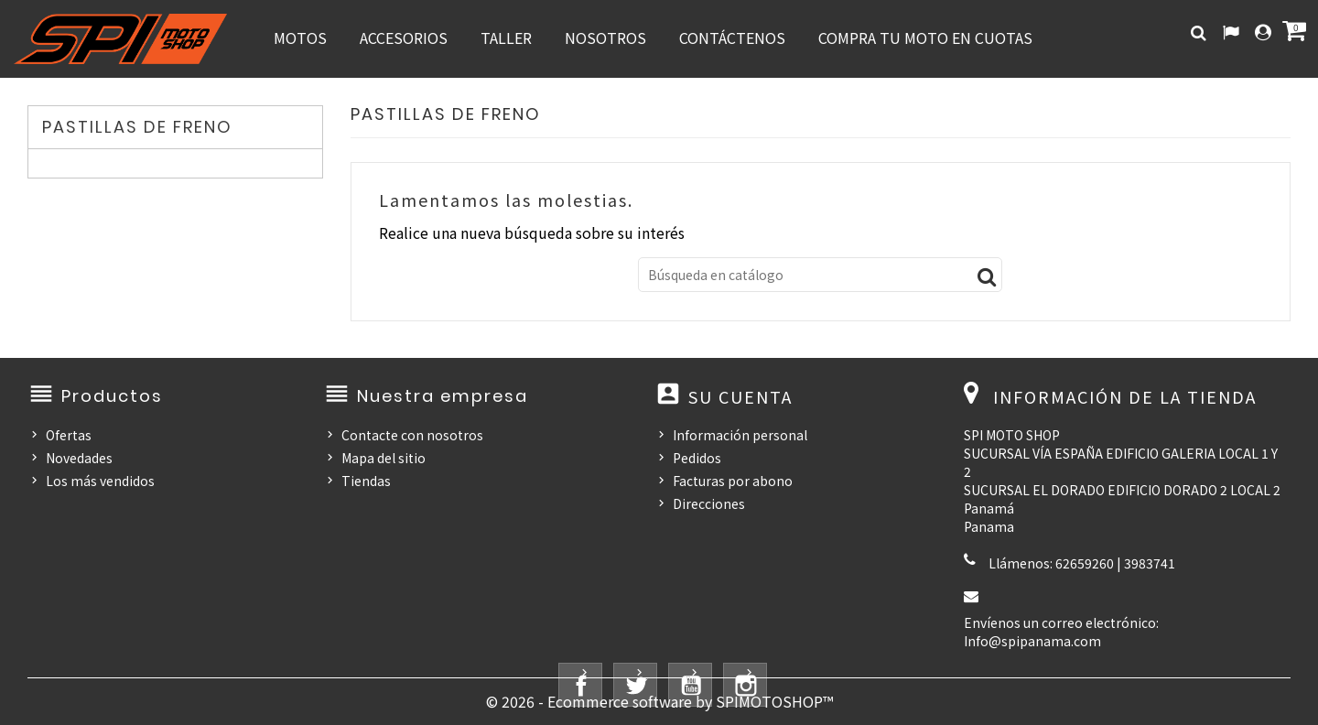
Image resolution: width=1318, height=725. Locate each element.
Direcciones (709, 503)
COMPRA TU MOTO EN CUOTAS (925, 38)
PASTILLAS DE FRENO (137, 126)
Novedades (79, 458)
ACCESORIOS (404, 38)
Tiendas (366, 480)
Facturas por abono (733, 480)
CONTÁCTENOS (732, 38)
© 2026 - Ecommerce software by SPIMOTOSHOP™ (659, 701)
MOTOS (300, 38)
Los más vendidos (100, 480)
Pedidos (697, 458)
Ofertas (69, 435)
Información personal (740, 435)
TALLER (506, 38)
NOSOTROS (605, 38)
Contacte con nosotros (412, 435)
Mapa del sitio (383, 458)
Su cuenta (740, 396)
